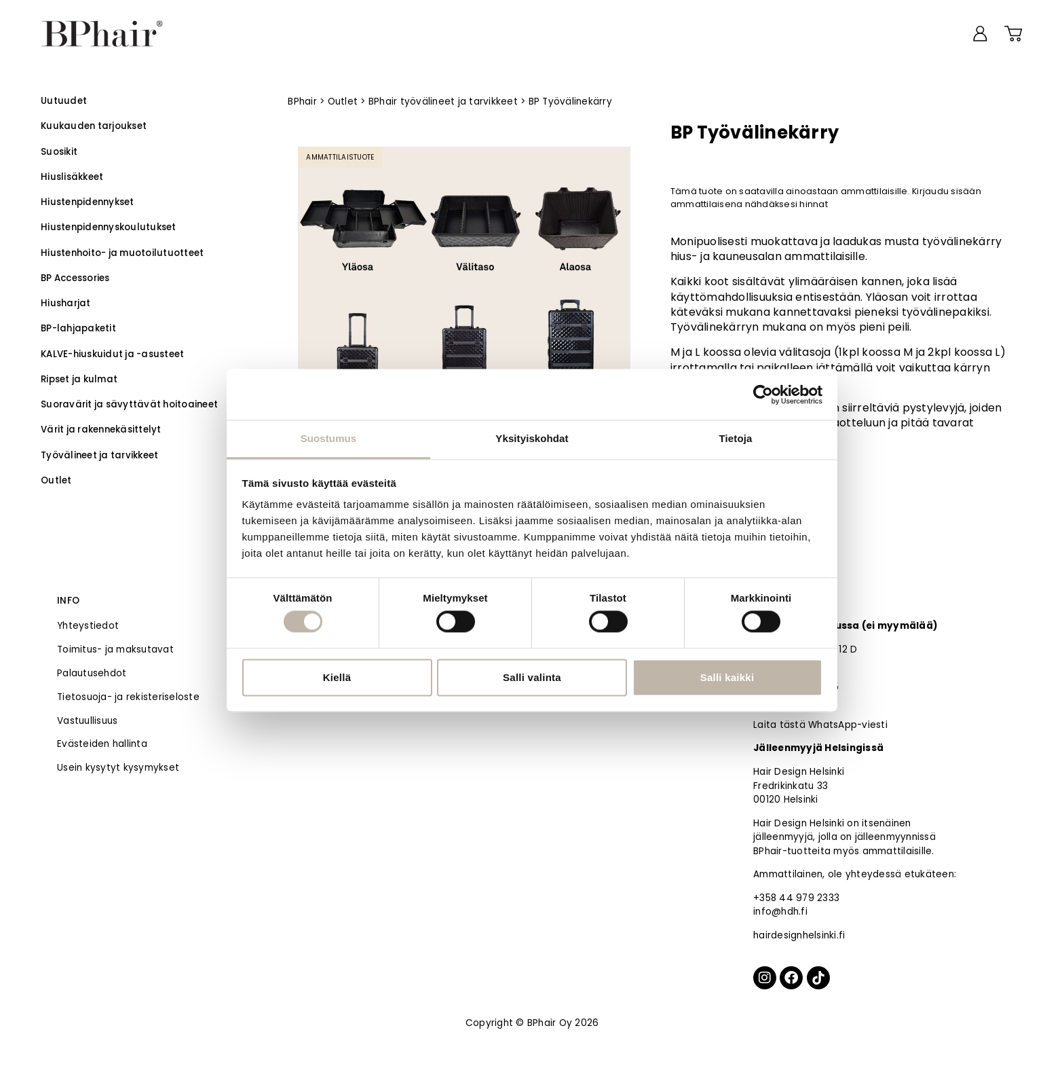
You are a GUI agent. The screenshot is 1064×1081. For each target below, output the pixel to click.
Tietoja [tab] (736, 438)
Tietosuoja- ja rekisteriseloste (128, 697)
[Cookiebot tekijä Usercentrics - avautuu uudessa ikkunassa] (763, 394)
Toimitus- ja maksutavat (115, 649)
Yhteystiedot (88, 625)
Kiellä (337, 677)
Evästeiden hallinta (102, 743)
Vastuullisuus (87, 720)
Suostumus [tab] (329, 438)
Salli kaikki (727, 677)
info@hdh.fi (780, 911)
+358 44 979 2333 (796, 898)
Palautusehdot (91, 673)
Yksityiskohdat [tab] (531, 438)
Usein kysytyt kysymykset (118, 767)
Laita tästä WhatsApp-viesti (820, 724)
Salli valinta (532, 677)
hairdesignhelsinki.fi (799, 935)
